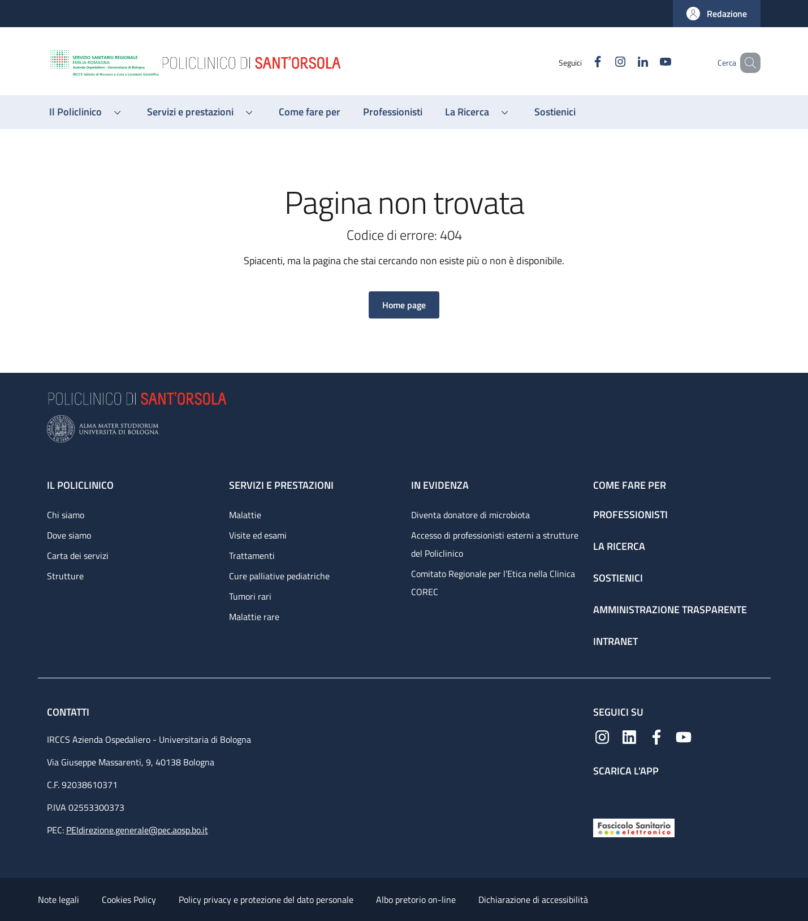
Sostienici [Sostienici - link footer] (618, 578)
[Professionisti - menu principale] (393, 112)
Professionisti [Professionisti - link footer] (630, 514)
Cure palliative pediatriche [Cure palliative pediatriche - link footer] (279, 576)
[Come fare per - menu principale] (309, 112)
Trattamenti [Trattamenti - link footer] (252, 555)
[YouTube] (649, 62)
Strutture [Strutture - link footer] (65, 576)
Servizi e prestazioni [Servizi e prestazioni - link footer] (281, 485)
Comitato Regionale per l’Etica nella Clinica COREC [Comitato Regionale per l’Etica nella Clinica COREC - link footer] (493, 583)
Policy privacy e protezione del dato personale (266, 899)
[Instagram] (604, 62)
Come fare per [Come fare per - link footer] (629, 485)
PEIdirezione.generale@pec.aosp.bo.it (137, 830)
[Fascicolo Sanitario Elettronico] (634, 826)
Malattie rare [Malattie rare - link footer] (254, 616)
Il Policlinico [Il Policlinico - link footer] (80, 485)
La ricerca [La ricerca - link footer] (619, 546)
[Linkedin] (626, 62)
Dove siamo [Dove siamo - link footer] (69, 535)
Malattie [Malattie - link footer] (245, 515)
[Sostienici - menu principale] (555, 112)
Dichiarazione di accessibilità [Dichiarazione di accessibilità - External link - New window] (533, 899)
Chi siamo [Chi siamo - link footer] (65, 515)
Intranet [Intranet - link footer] (615, 641)
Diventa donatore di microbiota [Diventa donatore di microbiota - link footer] (470, 515)
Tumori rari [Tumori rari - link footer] (250, 596)
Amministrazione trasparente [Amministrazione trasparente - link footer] (670, 609)
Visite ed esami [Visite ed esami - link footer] (258, 535)
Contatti (69, 712)
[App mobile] (602, 795)
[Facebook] (581, 62)
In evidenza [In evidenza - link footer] (440, 485)
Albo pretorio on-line (416, 899)
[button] (717, 13)
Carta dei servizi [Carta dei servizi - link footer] (78, 555)
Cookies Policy (129, 899)
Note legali (58, 899)
